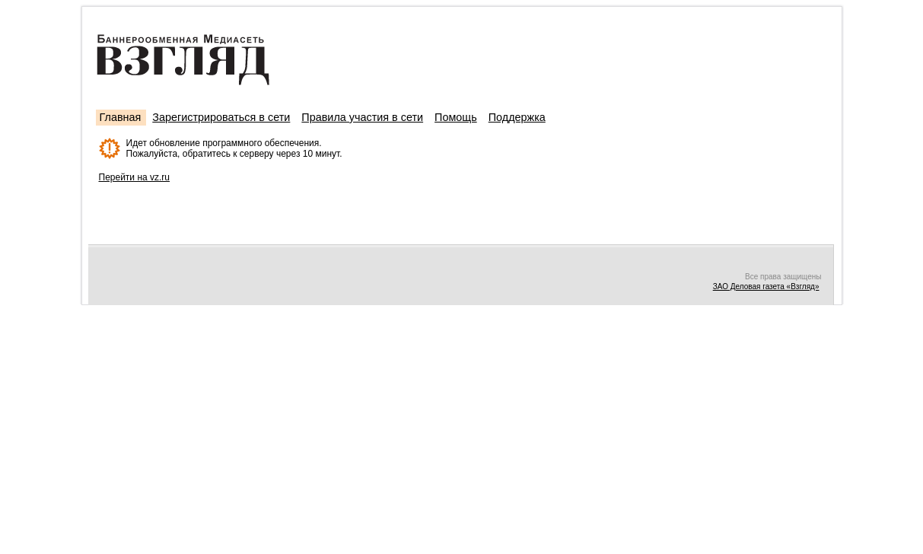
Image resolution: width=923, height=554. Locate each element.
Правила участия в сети (362, 117)
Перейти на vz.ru (134, 177)
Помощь (455, 117)
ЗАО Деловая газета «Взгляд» (766, 286)
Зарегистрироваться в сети (221, 117)
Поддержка (517, 117)
